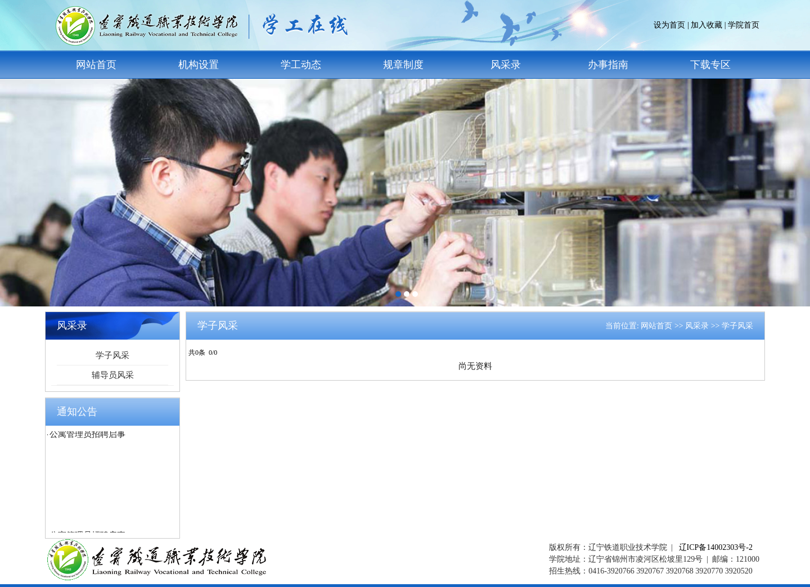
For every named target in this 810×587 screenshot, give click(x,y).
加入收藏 (706, 25)
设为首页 (669, 25)
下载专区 (710, 64)
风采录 (505, 64)
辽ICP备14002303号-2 (716, 547)
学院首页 (743, 25)
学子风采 (112, 355)
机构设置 (198, 64)
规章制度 (403, 64)
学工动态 (301, 64)
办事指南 (608, 64)
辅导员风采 (113, 375)
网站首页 (96, 64)
